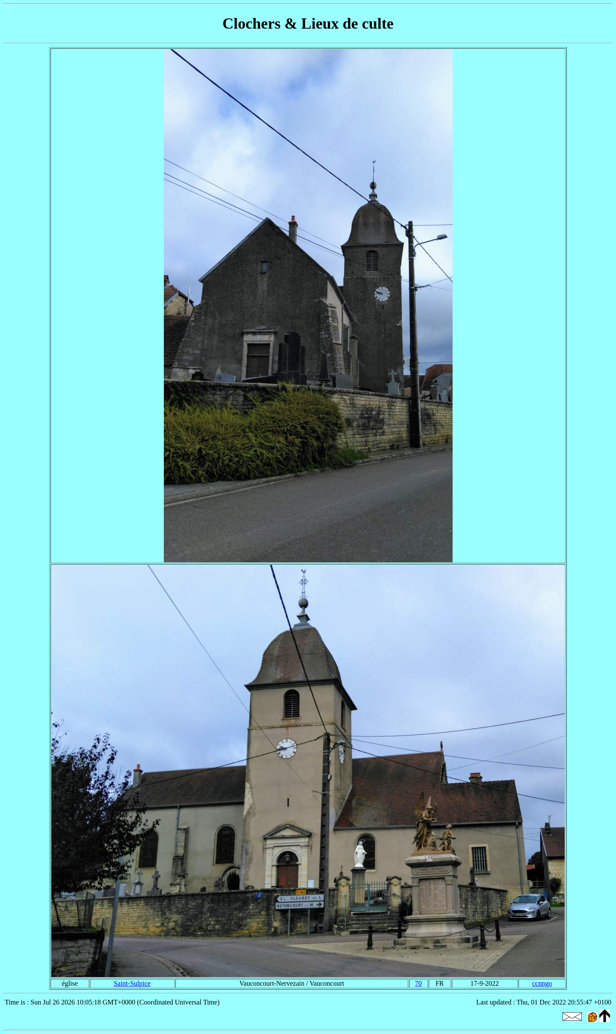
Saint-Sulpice (132, 983)
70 (418, 983)
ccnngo (542, 983)
